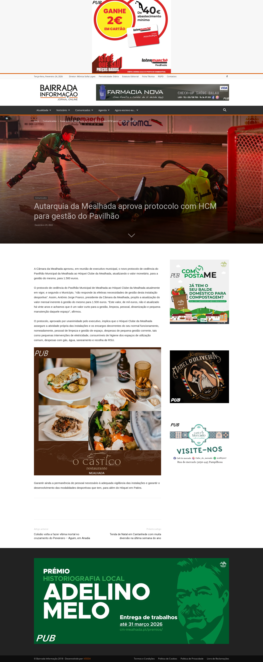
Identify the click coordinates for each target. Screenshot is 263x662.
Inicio (36, 121)
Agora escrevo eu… (126, 110)
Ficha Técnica (148, 76)
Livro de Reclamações (218, 658)
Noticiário (63, 110)
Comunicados (84, 110)
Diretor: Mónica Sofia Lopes (82, 76)
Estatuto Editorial (130, 76)
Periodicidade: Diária (109, 76)
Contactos (171, 76)
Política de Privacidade (192, 658)
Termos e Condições (144, 658)
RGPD (160, 76)
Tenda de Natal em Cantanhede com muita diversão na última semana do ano (135, 536)
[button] (224, 110)
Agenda (104, 110)
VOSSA (87, 658)
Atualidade (44, 110)
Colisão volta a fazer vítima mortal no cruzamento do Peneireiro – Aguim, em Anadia (62, 536)
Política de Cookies (167, 658)
